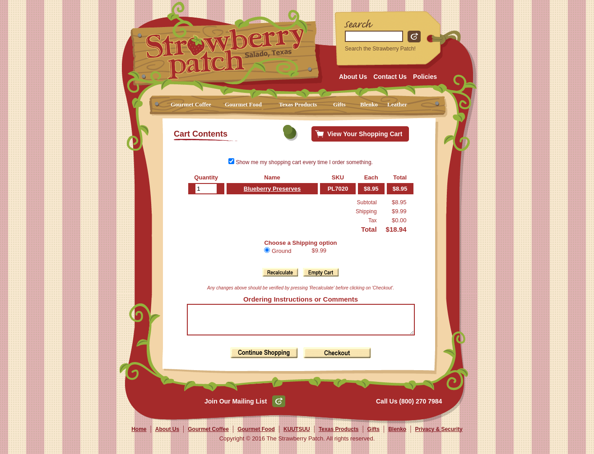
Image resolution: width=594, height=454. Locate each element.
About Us (353, 76)
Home (138, 434)
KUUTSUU (296, 434)
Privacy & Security (438, 434)
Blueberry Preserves (269, 188)
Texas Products (298, 104)
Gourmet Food (243, 104)
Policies (425, 76)
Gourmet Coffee (191, 104)
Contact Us (390, 76)
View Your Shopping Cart (364, 134)
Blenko (369, 104)
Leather (397, 104)
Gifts (339, 104)
